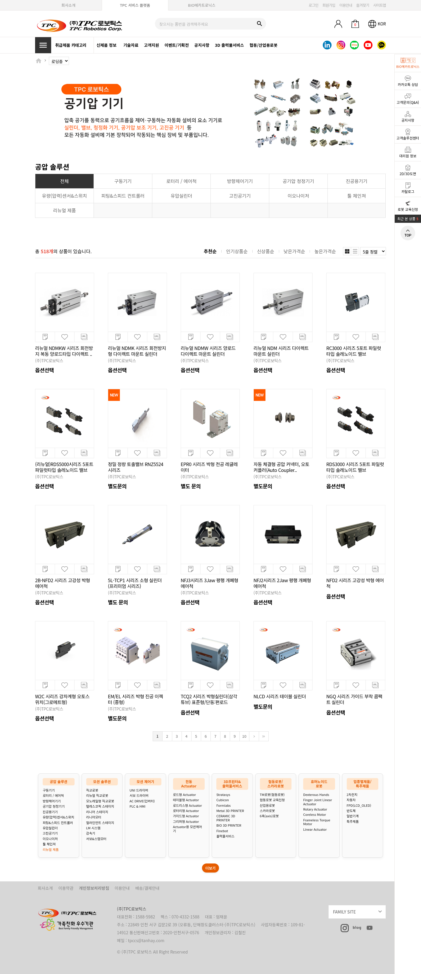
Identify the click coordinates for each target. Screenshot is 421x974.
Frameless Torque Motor (316, 822)
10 (244, 736)
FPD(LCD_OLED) (359, 805)
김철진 (240, 932)
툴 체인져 (49, 844)
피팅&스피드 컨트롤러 (58, 823)
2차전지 (352, 795)
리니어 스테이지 (97, 812)
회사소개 (68, 5)
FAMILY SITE (359, 911)
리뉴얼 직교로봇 (97, 795)
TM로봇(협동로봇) (272, 795)
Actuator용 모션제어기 (187, 829)
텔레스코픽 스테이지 (100, 806)
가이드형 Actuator (186, 816)
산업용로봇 (267, 805)
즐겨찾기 (362, 5)
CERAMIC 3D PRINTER (225, 818)
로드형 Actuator (184, 795)
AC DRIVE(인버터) (142, 801)
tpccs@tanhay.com (146, 940)
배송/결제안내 (147, 888)
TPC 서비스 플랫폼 (135, 5)
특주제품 (353, 821)
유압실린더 (50, 828)
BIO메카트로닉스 (201, 5)
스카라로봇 (267, 811)
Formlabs (223, 805)
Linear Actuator (315, 829)
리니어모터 (93, 817)
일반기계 (353, 816)
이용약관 (66, 888)
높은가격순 (325, 251)
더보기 (211, 868)
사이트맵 (379, 5)
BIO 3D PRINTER (228, 825)
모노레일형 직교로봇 (100, 801)
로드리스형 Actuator (187, 805)
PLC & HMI (137, 806)
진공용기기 (50, 812)
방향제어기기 (52, 801)
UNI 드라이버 (139, 790)
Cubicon (222, 800)
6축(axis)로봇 (269, 816)
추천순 (210, 251)
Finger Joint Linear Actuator (317, 802)
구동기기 (49, 790)
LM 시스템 (93, 828)
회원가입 (328, 5)
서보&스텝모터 (96, 839)
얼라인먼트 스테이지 (100, 823)
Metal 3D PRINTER (230, 811)
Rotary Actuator (315, 809)
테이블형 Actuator (186, 800)
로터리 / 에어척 (53, 795)
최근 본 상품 (407, 218)
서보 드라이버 (139, 795)
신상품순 (265, 251)
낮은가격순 (294, 251)
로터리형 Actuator (186, 811)
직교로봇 (92, 790)
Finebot (222, 831)
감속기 (90, 833)
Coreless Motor (314, 814)
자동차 (351, 800)
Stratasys (223, 795)
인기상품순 (237, 251)
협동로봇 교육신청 (272, 800)
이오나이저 (50, 839)
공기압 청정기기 (54, 806)
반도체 (351, 811)
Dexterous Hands (316, 795)
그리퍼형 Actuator (186, 821)
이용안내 (345, 5)
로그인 (313, 5)
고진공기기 (50, 833)
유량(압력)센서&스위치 (58, 817)
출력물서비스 (225, 836)
